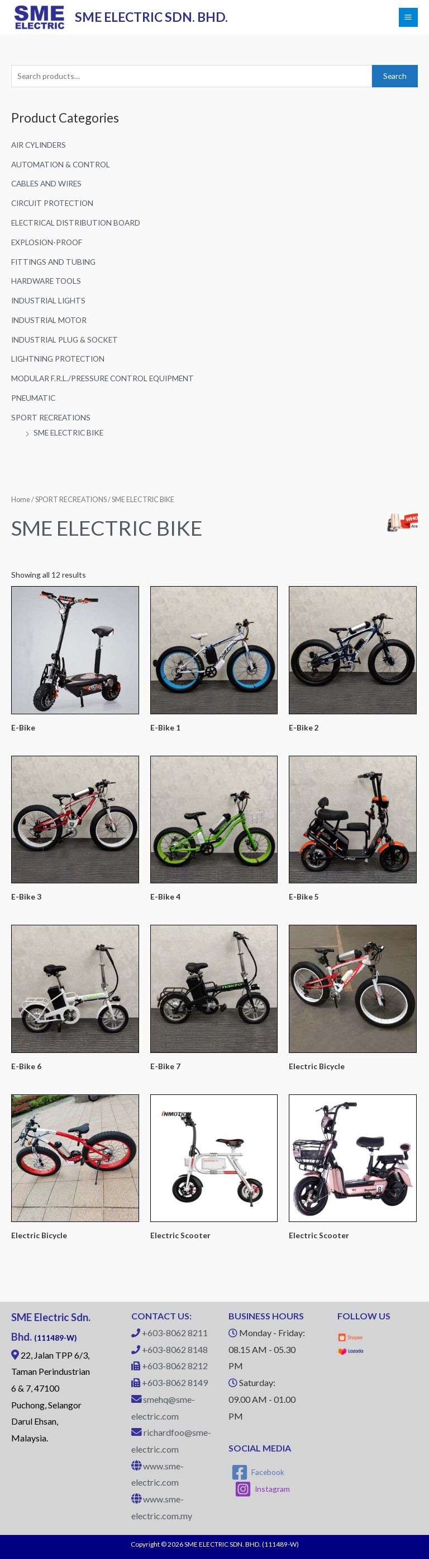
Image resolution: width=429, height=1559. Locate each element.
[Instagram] (262, 1489)
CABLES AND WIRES (46, 183)
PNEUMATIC (33, 397)
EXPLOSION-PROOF (46, 242)
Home (20, 499)
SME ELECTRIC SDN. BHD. (151, 17)
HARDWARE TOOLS (46, 280)
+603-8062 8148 (175, 1349)
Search (395, 76)
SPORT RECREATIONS (50, 417)
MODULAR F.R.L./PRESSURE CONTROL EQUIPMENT (102, 378)
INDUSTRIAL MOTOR (49, 320)
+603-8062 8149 (175, 1382)
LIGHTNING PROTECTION (57, 358)
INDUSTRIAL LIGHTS (48, 300)
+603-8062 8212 (175, 1365)
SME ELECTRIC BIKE (68, 432)
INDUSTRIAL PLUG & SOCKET (64, 339)
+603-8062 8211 (175, 1332)
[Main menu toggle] (408, 17)
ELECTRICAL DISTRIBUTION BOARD (75, 222)
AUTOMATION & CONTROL (60, 164)
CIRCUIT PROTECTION (52, 203)
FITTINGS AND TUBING (53, 261)
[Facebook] (258, 1472)
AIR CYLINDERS (38, 144)
